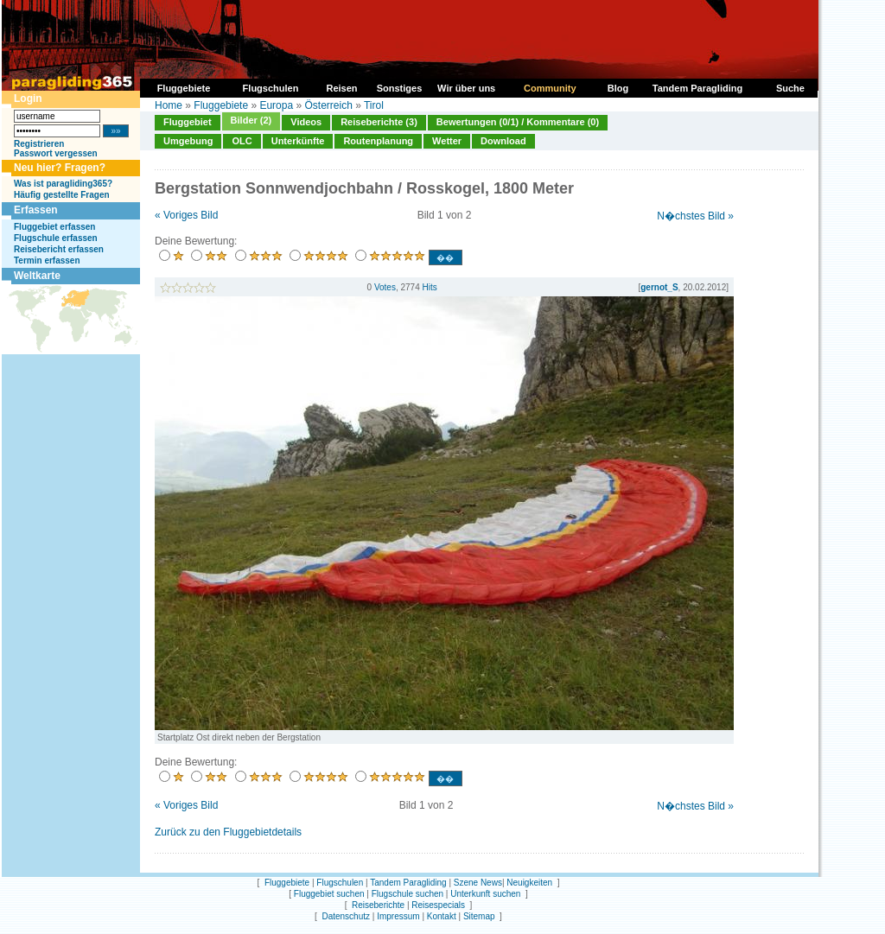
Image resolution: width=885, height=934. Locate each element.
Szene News (478, 882)
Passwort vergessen (56, 153)
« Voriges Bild (186, 215)
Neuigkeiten (529, 882)
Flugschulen (339, 882)
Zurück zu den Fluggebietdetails (228, 832)
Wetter (447, 141)
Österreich (328, 105)
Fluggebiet (187, 122)
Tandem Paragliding (408, 882)
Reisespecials (438, 905)
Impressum (398, 916)
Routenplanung (378, 141)
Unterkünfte (298, 141)
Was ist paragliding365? (63, 183)
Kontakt (441, 916)
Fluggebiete (221, 105)
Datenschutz (346, 916)
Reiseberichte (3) (379, 122)
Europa (276, 105)
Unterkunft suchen (485, 894)
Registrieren (39, 144)
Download (503, 141)
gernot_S (659, 287)
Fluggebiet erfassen (54, 227)
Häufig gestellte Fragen (62, 195)
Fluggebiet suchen (329, 894)
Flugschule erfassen (56, 238)
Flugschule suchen (407, 894)
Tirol (374, 105)
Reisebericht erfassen (59, 249)
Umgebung (188, 141)
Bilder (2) (251, 120)
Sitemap (479, 916)
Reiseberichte (378, 905)
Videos (306, 122)
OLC (241, 141)
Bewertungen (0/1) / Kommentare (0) (517, 122)
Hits (430, 287)
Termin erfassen (47, 260)
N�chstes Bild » (695, 216)
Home (168, 105)
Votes (385, 287)
